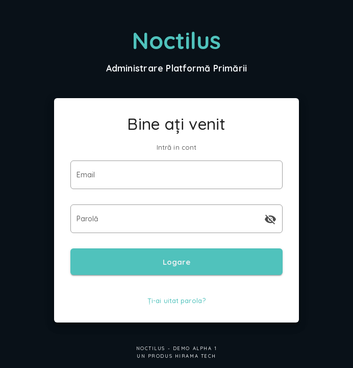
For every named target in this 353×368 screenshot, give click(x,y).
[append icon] (270, 219)
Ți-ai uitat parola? (176, 300)
